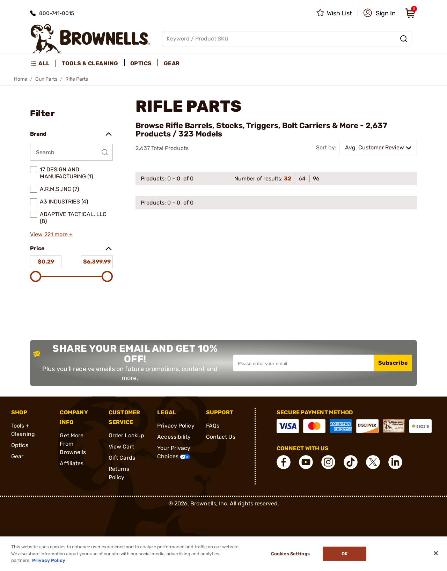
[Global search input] (286, 38)
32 (287, 178)
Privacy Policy (175, 425)
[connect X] (373, 462)
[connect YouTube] (306, 462)
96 (316, 178)
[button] (379, 13)
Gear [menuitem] (172, 63)
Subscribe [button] (393, 362)
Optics (19, 445)
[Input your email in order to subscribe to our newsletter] (303, 363)
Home (20, 79)
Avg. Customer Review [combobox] (374, 147)
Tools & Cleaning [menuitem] (90, 63)
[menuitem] (43, 63)
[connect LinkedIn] (395, 462)
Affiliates (71, 463)
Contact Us (220, 436)
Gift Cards (122, 457)
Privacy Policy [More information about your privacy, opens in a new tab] (48, 560)
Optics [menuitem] (141, 63)
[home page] (90, 38)
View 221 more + (51, 234)
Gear (17, 456)
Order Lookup (126, 435)
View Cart (121, 446)
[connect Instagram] (328, 462)
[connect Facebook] (284, 462)
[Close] (436, 553)
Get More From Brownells (73, 443)
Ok (344, 553)
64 (302, 178)
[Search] (403, 38)
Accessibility (174, 436)
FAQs (212, 425)
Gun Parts (46, 79)
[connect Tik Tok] (351, 462)
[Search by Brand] (71, 152)
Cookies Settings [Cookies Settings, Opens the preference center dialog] (290, 553)
